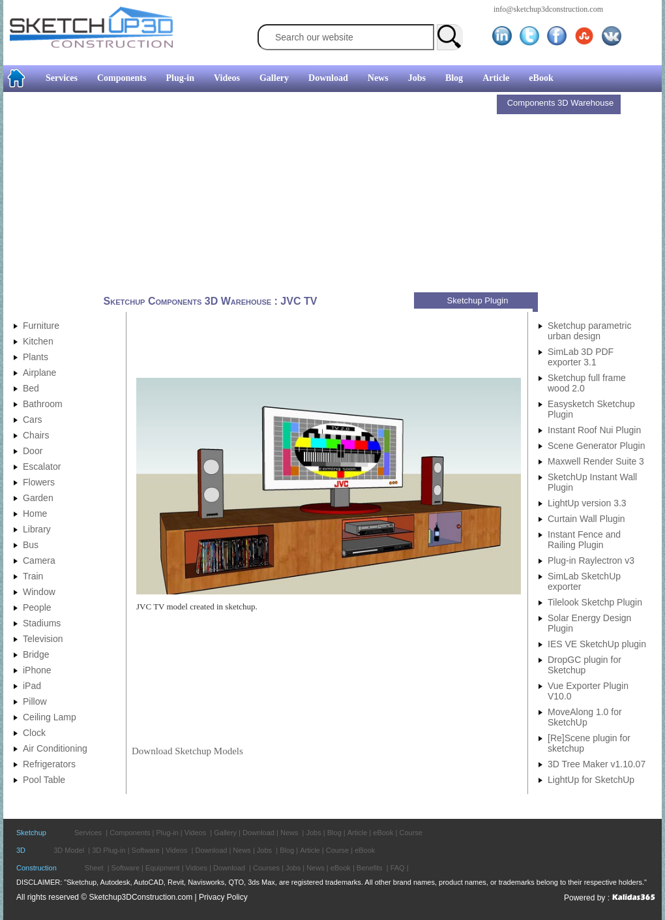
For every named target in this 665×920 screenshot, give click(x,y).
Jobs (417, 78)
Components (121, 78)
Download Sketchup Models (187, 751)
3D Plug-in (108, 850)
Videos (227, 78)
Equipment (162, 868)
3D (20, 850)
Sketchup (31, 832)
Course (410, 832)
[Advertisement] (251, 193)
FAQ (398, 868)
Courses (266, 868)
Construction (36, 868)
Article (495, 78)
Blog (454, 78)
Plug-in (180, 78)
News (378, 78)
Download (328, 78)
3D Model (68, 850)
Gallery (274, 78)
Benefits (370, 868)
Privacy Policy (223, 897)
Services (62, 78)
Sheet (94, 868)
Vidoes (196, 868)
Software (146, 850)
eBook (541, 78)
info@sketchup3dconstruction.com (548, 9)
